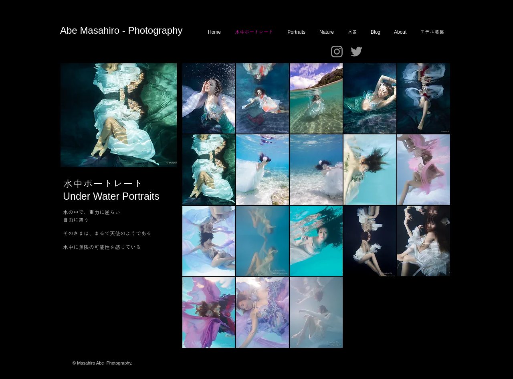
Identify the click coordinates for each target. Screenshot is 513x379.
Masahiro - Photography (131, 30)
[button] (208, 98)
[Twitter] (356, 51)
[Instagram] (337, 51)
